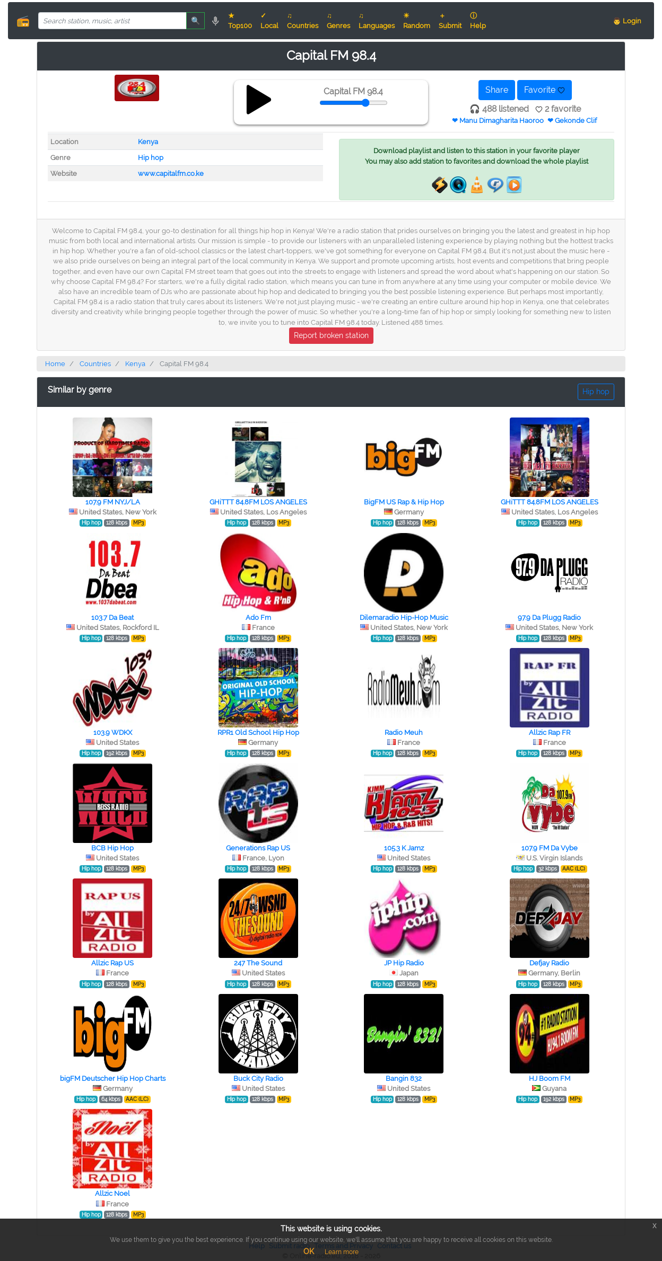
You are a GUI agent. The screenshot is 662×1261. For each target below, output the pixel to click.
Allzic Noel (112, 1193)
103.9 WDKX (112, 732)
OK (308, 1251)
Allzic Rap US (112, 963)
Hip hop (150, 158)
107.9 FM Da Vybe (549, 848)
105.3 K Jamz (404, 848)
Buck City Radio (258, 1078)
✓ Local (269, 21)
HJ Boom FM (549, 1078)
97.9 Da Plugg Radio (549, 617)
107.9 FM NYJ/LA (112, 502)
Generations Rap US (258, 848)
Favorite (544, 90)
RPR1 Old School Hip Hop (258, 732)
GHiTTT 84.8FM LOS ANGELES (258, 502)
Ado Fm (258, 617)
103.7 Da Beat (112, 617)
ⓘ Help (478, 21)
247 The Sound (258, 963)
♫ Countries (302, 21)
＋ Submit (450, 21)
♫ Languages (377, 21)
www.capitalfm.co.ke (171, 173)
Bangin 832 (404, 1078)
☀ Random (416, 21)
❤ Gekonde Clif (572, 121)
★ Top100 (240, 21)
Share (496, 90)
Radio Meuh (404, 732)
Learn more (342, 1252)
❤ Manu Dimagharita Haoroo (498, 121)
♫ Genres (338, 21)
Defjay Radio (549, 963)
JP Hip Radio (404, 963)
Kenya (148, 142)
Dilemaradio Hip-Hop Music (404, 617)
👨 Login (627, 21)
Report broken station (331, 335)
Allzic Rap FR (549, 732)
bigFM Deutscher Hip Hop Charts (113, 1078)
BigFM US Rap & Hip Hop (404, 502)
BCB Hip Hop (112, 848)
